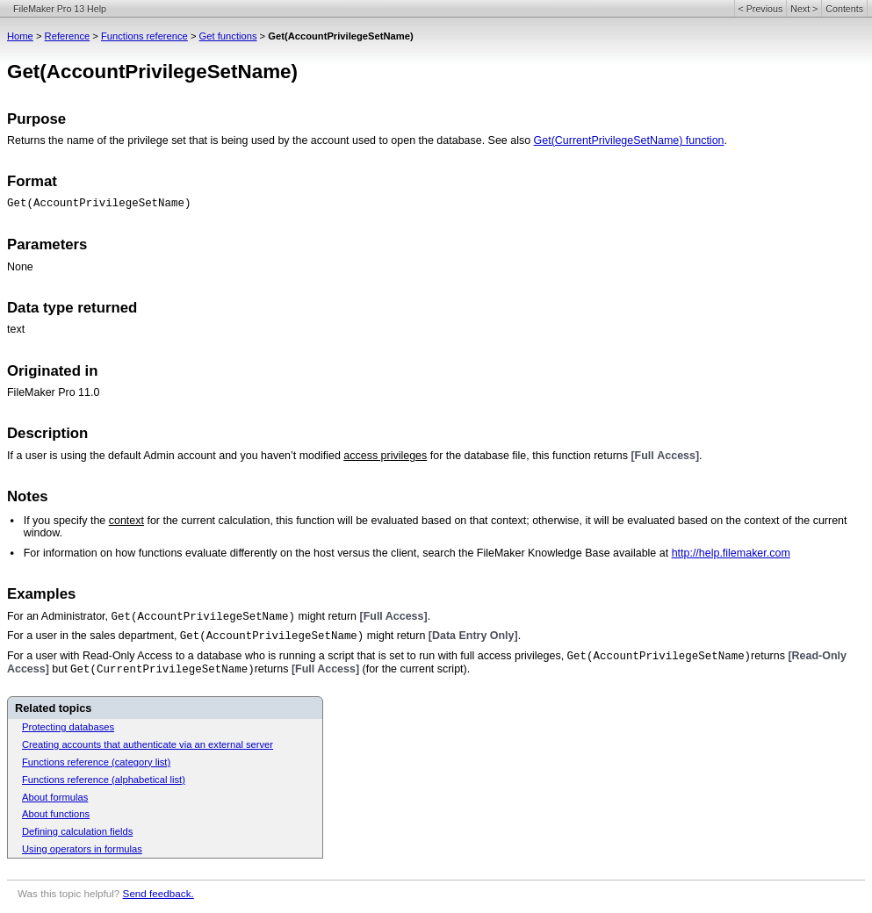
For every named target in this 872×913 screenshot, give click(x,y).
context (126, 520)
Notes (27, 496)
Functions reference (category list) (96, 762)
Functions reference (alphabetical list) (103, 779)
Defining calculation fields (77, 831)
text (16, 329)
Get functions (228, 36)
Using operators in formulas (82, 849)
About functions (56, 814)
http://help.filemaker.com (731, 553)
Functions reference (144, 36)
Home (20, 36)
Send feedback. (158, 893)
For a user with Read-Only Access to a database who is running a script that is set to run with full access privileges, (287, 656)
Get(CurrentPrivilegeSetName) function (629, 140)
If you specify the (66, 520)
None (20, 267)
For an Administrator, (59, 616)
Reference (67, 36)
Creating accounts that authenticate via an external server (147, 744)
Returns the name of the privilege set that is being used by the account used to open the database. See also (270, 140)
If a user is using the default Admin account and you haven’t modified (175, 455)
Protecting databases (68, 727)
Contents (844, 9)
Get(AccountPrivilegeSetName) (99, 204)
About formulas (55, 797)
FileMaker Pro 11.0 (53, 392)
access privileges (385, 455)
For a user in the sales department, (93, 635)
